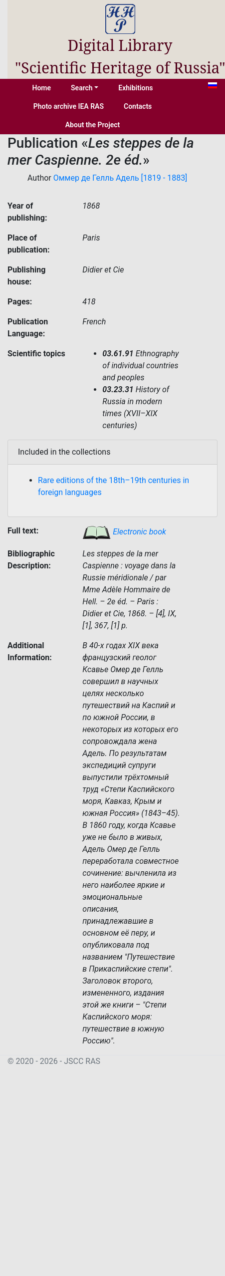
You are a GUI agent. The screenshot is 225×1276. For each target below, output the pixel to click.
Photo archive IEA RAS (68, 106)
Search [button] (82, 88)
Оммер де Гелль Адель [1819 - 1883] (120, 178)
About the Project (92, 125)
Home (41, 88)
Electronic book (124, 531)
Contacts (138, 106)
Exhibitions (135, 88)
